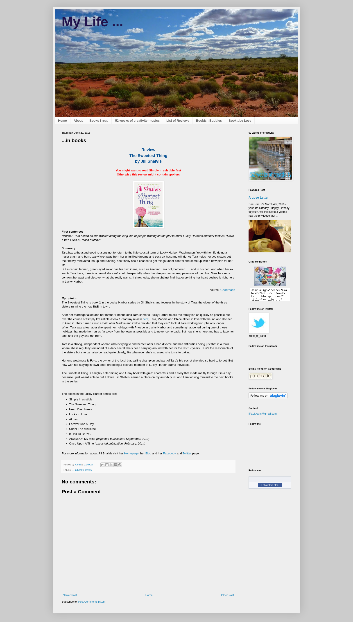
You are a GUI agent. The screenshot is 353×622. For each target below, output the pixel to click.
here (145, 319)
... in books (78, 470)
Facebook (169, 453)
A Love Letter (259, 197)
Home (62, 120)
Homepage (131, 453)
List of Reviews (177, 120)
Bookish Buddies (209, 120)
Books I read (98, 120)
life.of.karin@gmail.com (263, 413)
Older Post (227, 595)
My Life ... (92, 21)
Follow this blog (269, 485)
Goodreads (227, 290)
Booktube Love (240, 120)
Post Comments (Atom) (92, 601)
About (78, 120)
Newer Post (70, 595)
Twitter (187, 453)
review (88, 470)
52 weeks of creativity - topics (137, 120)
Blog (148, 453)
